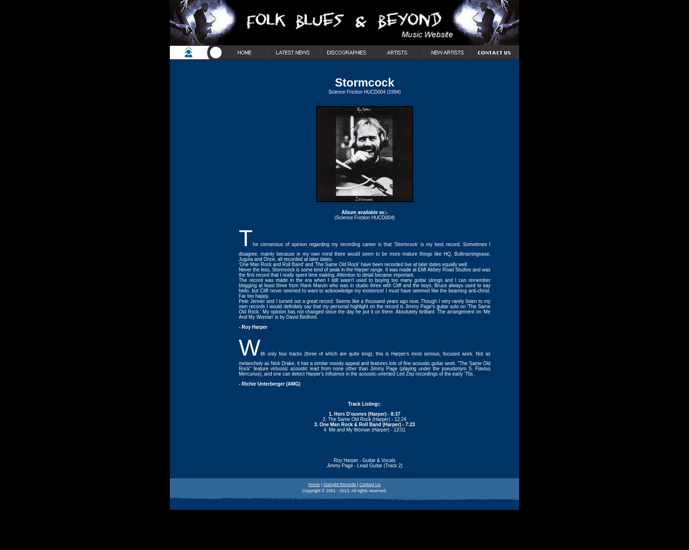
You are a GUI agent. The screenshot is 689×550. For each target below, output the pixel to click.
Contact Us (370, 484)
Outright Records (340, 484)
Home (314, 484)
